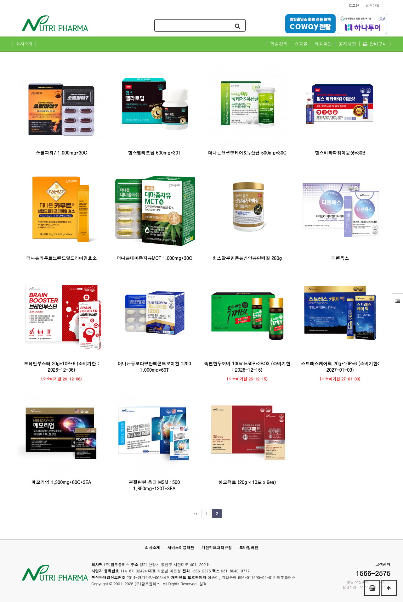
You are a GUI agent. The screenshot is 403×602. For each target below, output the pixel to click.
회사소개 (24, 44)
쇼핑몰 (301, 44)
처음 (195, 513)
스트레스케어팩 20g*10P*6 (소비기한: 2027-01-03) (340, 366)
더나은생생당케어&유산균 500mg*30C (247, 152)
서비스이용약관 (180, 547)
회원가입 (372, 5)
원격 (203, 583)
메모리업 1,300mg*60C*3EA (61, 482)
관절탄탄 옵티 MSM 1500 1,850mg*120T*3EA (154, 485)
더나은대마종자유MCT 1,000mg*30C (154, 258)
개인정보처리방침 (217, 547)
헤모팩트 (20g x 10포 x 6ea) (247, 482)
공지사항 (347, 44)
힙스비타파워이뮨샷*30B (340, 152)
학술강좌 (279, 44)
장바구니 (375, 44)
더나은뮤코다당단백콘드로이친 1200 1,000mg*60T (154, 366)
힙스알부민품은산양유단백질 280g (247, 258)
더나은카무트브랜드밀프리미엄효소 (61, 258)
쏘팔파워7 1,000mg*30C (61, 152)
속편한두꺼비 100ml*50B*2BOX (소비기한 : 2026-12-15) (247, 366)
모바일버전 (248, 547)
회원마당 (323, 44)
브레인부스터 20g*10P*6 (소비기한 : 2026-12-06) (61, 366)
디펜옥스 (340, 258)
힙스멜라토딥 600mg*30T (154, 152)
